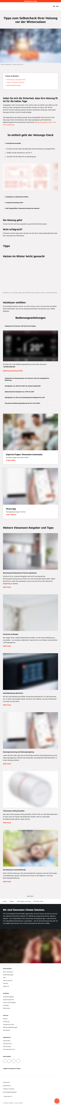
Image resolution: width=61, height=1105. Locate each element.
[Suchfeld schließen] (51, 6)
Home (5, 901)
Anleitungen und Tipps (23, 901)
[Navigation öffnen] (57, 6)
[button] (30, 896)
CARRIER (20, 1103)
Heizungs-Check (38, 901)
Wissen (12, 901)
